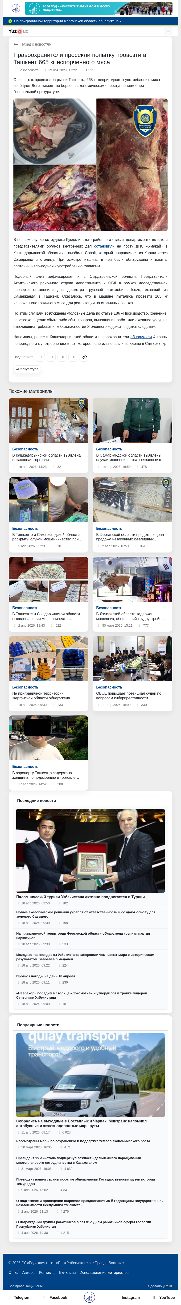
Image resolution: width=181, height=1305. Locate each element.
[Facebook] (51, 357)
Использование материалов (104, 1273)
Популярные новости (38, 1025)
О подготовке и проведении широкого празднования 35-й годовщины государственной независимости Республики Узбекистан (90, 1203)
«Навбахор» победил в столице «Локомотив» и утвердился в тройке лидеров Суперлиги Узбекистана (81, 995)
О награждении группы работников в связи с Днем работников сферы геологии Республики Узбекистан (83, 1224)
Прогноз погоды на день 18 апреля (45, 976)
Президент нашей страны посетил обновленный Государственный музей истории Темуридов (85, 1181)
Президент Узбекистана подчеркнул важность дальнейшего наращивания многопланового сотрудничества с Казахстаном (78, 1160)
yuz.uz (168, 1286)
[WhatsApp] (72, 357)
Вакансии (67, 1273)
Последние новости (36, 800)
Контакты (47, 1273)
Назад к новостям (32, 44)
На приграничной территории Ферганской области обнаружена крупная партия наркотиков (83, 936)
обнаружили (141, 337)
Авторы (28, 1273)
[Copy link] (83, 357)
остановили (104, 246)
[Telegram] (40, 357)
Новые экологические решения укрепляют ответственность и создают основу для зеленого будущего (86, 914)
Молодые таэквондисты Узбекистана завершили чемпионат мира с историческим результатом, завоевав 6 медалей (85, 957)
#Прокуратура (27, 369)
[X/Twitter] (62, 357)
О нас (13, 1273)
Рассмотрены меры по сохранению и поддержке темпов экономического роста (83, 1141)
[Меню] (168, 31)
